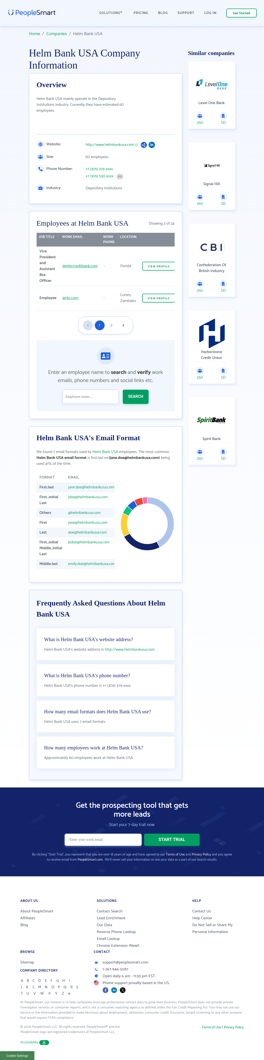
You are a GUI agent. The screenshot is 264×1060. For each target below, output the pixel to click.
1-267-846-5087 (111, 969)
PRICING (141, 13)
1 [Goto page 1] (99, 325)
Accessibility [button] (34, 1042)
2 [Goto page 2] (111, 325)
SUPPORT (186, 13)
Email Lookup (108, 939)
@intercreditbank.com (80, 266)
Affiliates (27, 918)
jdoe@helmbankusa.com (88, 497)
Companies (56, 34)
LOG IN (210, 13)
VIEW (159, 266)
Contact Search (110, 911)
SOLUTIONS (111, 13)
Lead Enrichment (111, 918)
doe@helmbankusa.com (87, 532)
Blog (24, 925)
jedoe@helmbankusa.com (89, 542)
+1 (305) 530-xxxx (99, 176)
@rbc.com (70, 298)
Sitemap (27, 962)
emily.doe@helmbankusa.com (92, 564)
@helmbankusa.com (84, 512)
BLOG (163, 13)
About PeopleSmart (37, 911)
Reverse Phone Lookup (116, 932)
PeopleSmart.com (90, 860)
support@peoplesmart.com (121, 962)
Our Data (104, 925)
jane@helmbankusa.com (87, 522)
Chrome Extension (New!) (118, 945)
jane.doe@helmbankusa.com (91, 487)
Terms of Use (175, 854)
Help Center (202, 918)
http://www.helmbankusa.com (110, 145)
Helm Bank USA (105, 452)
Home (34, 34)
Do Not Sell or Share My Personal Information (212, 928)
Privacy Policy (201, 854)
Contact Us (201, 911)
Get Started (241, 13)
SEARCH (135, 396)
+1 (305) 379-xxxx (99, 169)
